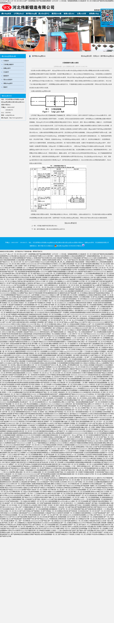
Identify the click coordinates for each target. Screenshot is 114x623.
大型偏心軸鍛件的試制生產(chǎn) (47, 225)
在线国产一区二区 (72, 524)
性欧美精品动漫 (57, 480)
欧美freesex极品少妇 (97, 491)
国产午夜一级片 (57, 515)
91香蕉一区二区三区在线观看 (79, 501)
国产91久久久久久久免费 (51, 528)
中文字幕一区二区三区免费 (77, 517)
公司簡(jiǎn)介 (19, 13)
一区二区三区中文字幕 (24, 515)
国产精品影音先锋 (88, 493)
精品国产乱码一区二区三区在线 (37, 517)
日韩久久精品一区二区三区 (8, 511)
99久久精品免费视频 (51, 501)
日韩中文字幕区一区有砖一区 (46, 505)
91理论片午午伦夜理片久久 (15, 530)
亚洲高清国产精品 (78, 509)
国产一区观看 (35, 480)
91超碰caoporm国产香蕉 (29, 487)
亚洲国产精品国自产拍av (24, 524)
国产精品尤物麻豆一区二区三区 (70, 497)
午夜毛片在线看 (54, 482)
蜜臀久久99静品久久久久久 (59, 484)
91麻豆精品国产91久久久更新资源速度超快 (31, 513)
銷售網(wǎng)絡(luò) (94, 14)
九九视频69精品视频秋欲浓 (102, 482)
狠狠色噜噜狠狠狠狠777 (65, 499)
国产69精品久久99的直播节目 (46, 487)
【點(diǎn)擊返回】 (70, 223)
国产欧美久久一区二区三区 (102, 515)
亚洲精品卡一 (54, 507)
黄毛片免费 (96, 522)
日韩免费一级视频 (106, 522)
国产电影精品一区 (36, 511)
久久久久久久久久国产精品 (39, 521)
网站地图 (14, 256)
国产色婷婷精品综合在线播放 (20, 534)
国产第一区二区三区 (67, 509)
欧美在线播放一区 (36, 491)
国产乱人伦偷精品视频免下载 (15, 499)
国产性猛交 (9, 489)
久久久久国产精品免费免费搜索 (11, 497)
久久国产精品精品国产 (99, 513)
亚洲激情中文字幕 (88, 484)
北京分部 (31, 239)
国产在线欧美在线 (90, 509)
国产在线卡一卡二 (84, 524)
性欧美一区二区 (15, 509)
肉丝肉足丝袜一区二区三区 (88, 511)
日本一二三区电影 (35, 493)
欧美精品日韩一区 (37, 515)
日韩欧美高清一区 (63, 519)
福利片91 (99, 478)
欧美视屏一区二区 (69, 513)
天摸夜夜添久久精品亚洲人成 (99, 505)
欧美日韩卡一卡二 (71, 503)
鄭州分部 (67, 239)
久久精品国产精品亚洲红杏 (33, 522)
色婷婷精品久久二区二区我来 (35, 526)
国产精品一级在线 (40, 499)
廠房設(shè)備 (56, 13)
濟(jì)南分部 (49, 239)
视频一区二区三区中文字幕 (85, 480)
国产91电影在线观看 (29, 503)
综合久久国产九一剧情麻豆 (105, 530)
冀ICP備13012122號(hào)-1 (46, 246)
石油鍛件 (6, 72)
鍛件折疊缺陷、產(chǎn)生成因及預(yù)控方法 (51, 229)
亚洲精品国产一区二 (100, 484)
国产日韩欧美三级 (94, 501)
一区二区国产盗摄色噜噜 (43, 503)
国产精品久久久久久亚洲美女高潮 (32, 497)
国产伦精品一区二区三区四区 (84, 482)
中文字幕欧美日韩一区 (75, 484)
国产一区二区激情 (66, 522)
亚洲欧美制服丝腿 (37, 484)
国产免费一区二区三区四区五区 (63, 493)
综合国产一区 (25, 493)
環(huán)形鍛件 (7, 79)
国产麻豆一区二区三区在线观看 (80, 491)
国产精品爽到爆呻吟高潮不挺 (84, 507)
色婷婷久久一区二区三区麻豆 (79, 521)
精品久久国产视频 (70, 532)
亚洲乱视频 (46, 484)
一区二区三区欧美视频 (68, 495)
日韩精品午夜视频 (44, 530)
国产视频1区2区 (52, 517)
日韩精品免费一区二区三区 (17, 526)
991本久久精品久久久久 (99, 489)
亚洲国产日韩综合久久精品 (105, 526)
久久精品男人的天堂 (77, 526)
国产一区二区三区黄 (103, 511)
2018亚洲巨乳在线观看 (79, 515)
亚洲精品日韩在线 (62, 511)
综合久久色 (26, 491)
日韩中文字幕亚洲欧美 (80, 478)
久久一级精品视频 (25, 509)
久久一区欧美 (71, 528)
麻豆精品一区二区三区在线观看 (44, 532)
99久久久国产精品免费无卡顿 (25, 532)
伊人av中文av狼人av (64, 501)
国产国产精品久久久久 (41, 519)
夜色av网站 (110, 509)
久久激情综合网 (23, 528)
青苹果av (57, 495)
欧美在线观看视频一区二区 (49, 534)
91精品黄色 (76, 499)
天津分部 (40, 239)
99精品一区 (63, 528)
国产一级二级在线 (53, 521)
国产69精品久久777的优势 (66, 534)
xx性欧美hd (65, 530)
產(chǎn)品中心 (43, 13)
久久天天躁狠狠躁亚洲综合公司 (60, 491)
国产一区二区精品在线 (85, 487)
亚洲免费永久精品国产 (84, 503)
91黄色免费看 (51, 524)
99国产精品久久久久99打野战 (71, 486)
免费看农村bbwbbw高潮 (66, 478)
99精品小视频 (47, 491)
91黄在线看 (15, 482)
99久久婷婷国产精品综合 (100, 487)
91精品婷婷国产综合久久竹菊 (34, 486)
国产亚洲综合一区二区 (39, 524)
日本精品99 (59, 487)
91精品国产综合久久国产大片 (9, 528)
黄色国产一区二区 (80, 495)
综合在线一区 (63, 507)
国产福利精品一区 (33, 482)
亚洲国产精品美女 (34, 534)
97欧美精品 (17, 493)
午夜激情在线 (53, 519)
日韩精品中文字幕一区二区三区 (87, 519)
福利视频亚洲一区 (54, 509)
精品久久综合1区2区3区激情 (13, 487)
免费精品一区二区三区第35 (32, 495)
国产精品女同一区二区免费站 (99, 528)
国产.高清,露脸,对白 (90, 526)
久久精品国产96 (29, 499)
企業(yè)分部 (81, 13)
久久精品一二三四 (55, 530)
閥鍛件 (5, 87)
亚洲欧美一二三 (101, 509)
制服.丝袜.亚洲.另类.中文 (36, 528)
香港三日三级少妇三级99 (63, 526)
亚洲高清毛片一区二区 (58, 503)
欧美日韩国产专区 (28, 519)
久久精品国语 (23, 482)
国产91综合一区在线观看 (82, 505)
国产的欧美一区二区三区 (41, 507)
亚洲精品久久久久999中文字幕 (15, 486)
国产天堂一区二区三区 (69, 480)
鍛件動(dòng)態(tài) (31, 14)
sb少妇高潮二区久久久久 (67, 482)
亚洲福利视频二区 (96, 497)
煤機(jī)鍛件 (7, 68)
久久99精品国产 (44, 482)
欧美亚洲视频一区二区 (84, 489)
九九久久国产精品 (49, 526)
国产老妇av (80, 530)
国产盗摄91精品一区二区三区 (85, 532)
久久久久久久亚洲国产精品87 (22, 489)
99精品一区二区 (85, 497)
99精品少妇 (26, 501)
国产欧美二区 (6, 522)
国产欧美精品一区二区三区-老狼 (37, 478)
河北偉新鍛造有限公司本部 (17, 239)
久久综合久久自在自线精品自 (51, 522)
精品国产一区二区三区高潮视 (13, 503)
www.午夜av (15, 507)
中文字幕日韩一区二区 (54, 489)
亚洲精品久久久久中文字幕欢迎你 (82, 522)
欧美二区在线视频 (61, 524)
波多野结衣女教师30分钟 (18, 478)
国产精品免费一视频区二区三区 (90, 486)
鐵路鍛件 (6, 76)
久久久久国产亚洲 (64, 521)
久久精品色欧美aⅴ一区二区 (22, 480)
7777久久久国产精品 (45, 480)
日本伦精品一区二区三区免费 (53, 486)
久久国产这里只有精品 (24, 511)
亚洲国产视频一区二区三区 (51, 497)
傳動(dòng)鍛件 (8, 83)
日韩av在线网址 (69, 505)
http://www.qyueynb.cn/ (16, 118)
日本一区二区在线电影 (101, 493)
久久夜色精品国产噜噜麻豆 (95, 495)
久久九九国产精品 (51, 499)
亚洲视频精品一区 (7, 480)
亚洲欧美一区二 (13, 521)
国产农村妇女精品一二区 (14, 501)
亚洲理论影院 (78, 493)
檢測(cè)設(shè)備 (69, 14)
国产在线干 (72, 530)
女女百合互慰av (19, 495)
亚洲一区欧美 (60, 505)
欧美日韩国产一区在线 (101, 532)
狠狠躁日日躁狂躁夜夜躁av (83, 513)
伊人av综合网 (33, 505)
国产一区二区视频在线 (18, 522)
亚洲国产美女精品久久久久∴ (102, 480)
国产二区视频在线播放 (26, 507)
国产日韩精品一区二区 (50, 511)
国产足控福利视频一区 (83, 528)
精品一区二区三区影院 (21, 505)
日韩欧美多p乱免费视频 (70, 487)
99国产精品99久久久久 (100, 507)
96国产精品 (70, 507)
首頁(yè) (96, 56)
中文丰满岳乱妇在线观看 (9, 515)
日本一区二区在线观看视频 (40, 509)
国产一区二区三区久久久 (69, 489)
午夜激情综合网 (59, 532)
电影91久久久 (92, 478)
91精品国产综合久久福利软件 (54, 513)
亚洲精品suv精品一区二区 (8, 532)
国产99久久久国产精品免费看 (18, 517)
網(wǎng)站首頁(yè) (6, 14)
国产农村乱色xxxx (52, 478)
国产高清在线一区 (74, 511)
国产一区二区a (48, 515)
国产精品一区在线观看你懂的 (101, 503)
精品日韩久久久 (103, 519)
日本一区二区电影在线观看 (22, 484)
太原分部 (58, 239)
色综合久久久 (67, 515)
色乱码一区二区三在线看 (39, 489)
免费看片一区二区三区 (37, 501)
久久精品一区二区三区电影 (83, 534)
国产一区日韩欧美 (24, 521)
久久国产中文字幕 (7, 493)
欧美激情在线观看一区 (96, 499)
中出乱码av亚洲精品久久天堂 (100, 534)
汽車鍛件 (6, 60)
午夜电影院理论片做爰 (97, 524)
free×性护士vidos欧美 (48, 495)
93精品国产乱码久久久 (96, 521)
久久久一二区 (84, 499)
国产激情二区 (73, 519)
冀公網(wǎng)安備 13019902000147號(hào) (68, 246)
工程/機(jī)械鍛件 (8, 64)
